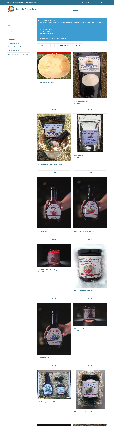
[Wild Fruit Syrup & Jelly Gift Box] (54, 384)
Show (64, 45)
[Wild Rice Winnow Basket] (54, 65)
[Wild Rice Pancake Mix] (90, 75)
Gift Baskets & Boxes (13, 50)
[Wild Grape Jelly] (90, 314)
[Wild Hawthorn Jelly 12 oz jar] (90, 265)
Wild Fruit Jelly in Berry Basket (83, 412)
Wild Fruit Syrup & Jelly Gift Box (48, 402)
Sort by (41, 45)
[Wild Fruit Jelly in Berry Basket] (90, 389)
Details (54, 109)
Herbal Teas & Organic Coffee (16, 47)
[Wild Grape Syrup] (54, 329)
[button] (104, 9)
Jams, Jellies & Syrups (13, 43)
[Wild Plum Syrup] (54, 202)
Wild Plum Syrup (43, 231)
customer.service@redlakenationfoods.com (26, 2)
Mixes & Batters (12, 39)
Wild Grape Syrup (43, 357)
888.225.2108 (10, 2)
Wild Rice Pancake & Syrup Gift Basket (50, 164)
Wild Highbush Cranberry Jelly (47, 270)
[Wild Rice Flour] (90, 133)
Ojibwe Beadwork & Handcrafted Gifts (18, 54)
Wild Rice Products (13, 35)
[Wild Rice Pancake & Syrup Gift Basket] (54, 137)
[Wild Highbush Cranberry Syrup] (90, 202)
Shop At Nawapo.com (49, 20)
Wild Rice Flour (79, 155)
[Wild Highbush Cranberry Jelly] (54, 255)
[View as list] (80, 45)
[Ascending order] (56, 45)
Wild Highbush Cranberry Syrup (84, 231)
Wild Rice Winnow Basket (46, 82)
